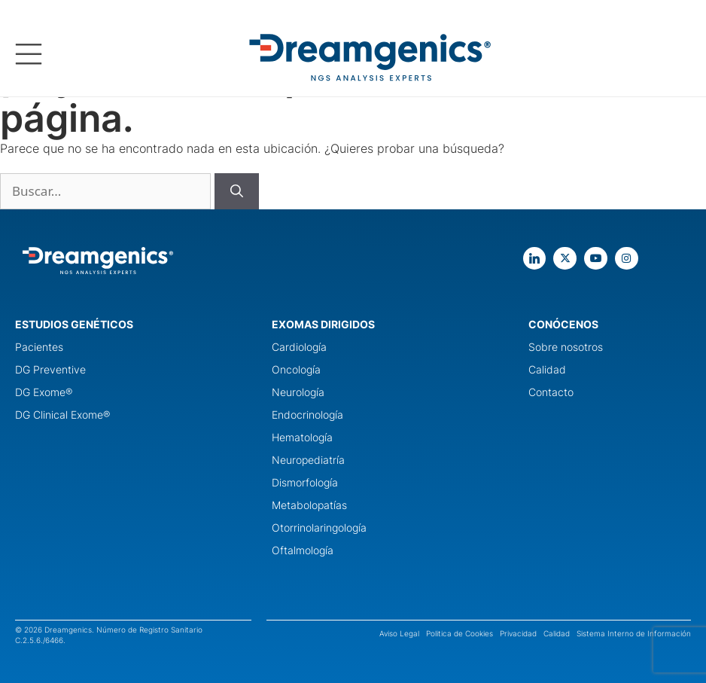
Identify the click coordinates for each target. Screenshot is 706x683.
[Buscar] (237, 191)
